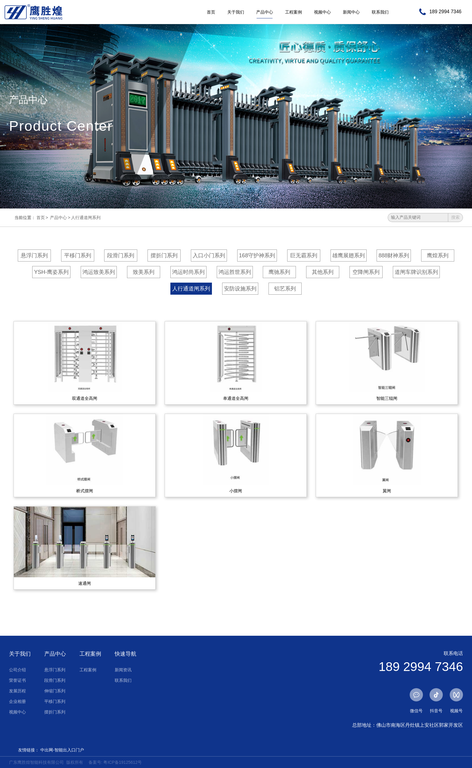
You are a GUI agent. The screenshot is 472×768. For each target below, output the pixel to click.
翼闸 (387, 490)
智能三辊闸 (386, 398)
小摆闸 (235, 490)
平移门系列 (77, 255)
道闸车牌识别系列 (416, 272)
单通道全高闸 (235, 398)
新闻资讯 (123, 669)
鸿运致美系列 (98, 272)
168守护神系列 (257, 255)
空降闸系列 (366, 272)
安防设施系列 (240, 289)
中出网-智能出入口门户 (62, 750)
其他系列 (323, 272)
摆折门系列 (164, 255)
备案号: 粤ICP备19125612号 (115, 762)
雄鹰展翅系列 (348, 255)
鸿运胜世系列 (235, 272)
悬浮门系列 (34, 255)
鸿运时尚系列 (188, 272)
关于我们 (235, 12)
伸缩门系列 (54, 690)
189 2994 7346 (445, 11)
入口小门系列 (209, 255)
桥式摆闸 (84, 490)
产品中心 (264, 12)
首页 (211, 12)
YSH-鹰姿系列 (51, 272)
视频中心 (322, 12)
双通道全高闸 (84, 398)
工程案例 (293, 12)
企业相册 (17, 701)
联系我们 (380, 12)
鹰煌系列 (438, 255)
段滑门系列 (120, 255)
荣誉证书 (17, 680)
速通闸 (84, 583)
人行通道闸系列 (86, 217)
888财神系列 (393, 255)
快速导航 (125, 654)
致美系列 (143, 272)
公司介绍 (17, 669)
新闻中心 (351, 12)
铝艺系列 (285, 289)
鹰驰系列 (279, 272)
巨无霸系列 (303, 255)
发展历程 (17, 690)
